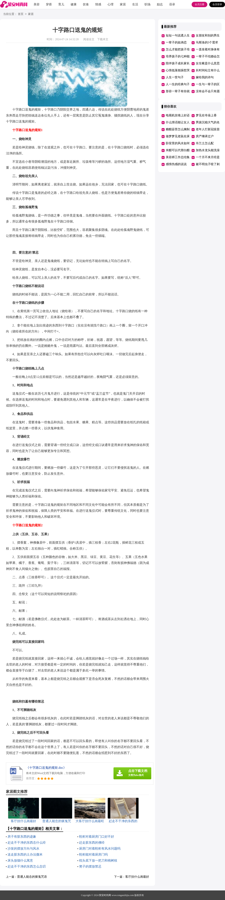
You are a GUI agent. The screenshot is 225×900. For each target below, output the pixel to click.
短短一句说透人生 (178, 35)
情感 (98, 4)
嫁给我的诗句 (205, 77)
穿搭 (49, 4)
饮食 (86, 4)
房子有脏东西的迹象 (22, 836)
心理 (110, 4)
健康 (74, 4)
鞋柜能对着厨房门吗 (93, 854)
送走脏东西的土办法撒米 (25, 854)
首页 (20, 14)
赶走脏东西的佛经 (92, 842)
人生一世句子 (175, 77)
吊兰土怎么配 (205, 143)
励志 (160, 4)
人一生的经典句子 (178, 84)
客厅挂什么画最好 (137, 876)
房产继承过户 (205, 136)
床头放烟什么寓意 (20, 860)
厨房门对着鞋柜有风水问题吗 (99, 848)
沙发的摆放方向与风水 (23, 848)
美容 (37, 4)
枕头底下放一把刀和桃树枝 (98, 860)
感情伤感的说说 (176, 164)
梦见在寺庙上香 (206, 115)
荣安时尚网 (105, 895)
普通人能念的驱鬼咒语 (32, 876)
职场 (147, 4)
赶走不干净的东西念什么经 (27, 842)
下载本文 (102, 39)
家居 (123, 4)
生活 (135, 4)
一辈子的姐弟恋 (176, 42)
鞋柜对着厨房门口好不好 (96, 836)
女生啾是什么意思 (208, 63)
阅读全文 (88, 39)
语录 (172, 4)
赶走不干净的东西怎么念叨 (27, 866)
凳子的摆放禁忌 (90, 866)
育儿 (61, 4)
